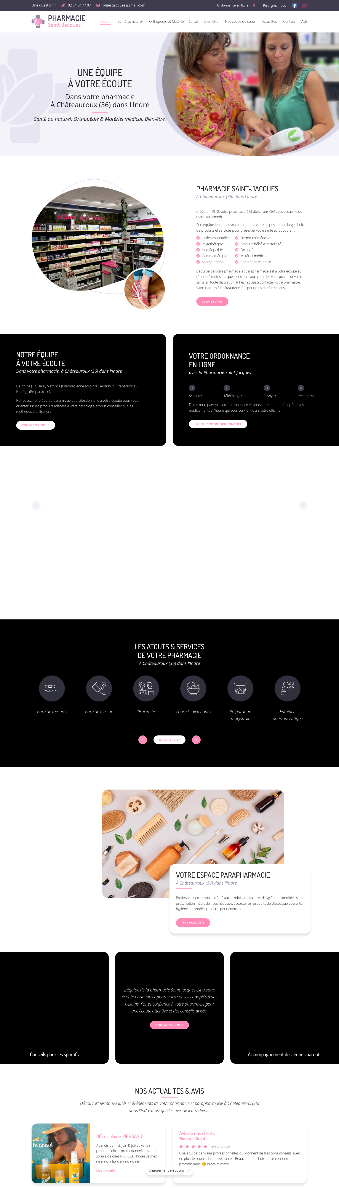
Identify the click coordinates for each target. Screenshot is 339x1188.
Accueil (105, 21)
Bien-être (211, 21)
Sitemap (198, 1182)
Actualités (269, 21)
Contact (289, 21)
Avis (304, 21)
